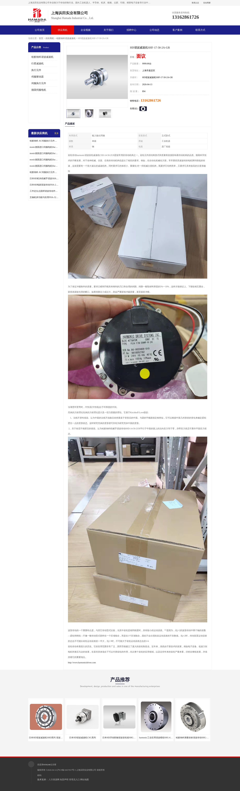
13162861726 (151, 100)
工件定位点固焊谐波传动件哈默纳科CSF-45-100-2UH (44, 191)
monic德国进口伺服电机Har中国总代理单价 (44, 147)
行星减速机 (37, 63)
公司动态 (154, 30)
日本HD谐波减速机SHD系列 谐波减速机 (48, 737)
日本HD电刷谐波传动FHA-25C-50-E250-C (44, 185)
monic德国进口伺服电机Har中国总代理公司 (44, 160)
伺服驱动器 (37, 76)
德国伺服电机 (38, 90)
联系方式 (200, 30)
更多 (56, 133)
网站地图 (84, 779)
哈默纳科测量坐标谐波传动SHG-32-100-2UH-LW (198, 737)
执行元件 (36, 70)
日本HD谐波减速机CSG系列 (82, 737)
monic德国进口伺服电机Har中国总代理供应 (44, 166)
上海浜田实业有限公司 (86, 770)
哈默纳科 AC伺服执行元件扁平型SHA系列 (44, 172)
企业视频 (85, 30)
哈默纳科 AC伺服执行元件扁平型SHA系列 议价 (44, 141)
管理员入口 (74, 779)
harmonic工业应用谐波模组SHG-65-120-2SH (159, 737)
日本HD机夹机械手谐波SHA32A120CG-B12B (44, 178)
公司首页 (40, 30)
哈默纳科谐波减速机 (66, 38)
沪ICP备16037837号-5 (66, 770)
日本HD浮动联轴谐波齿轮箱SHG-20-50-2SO (123, 737)
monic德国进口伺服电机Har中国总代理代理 (44, 153)
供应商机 (63, 30)
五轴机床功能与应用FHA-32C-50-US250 (44, 197)
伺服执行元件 (38, 83)
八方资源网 (54, 779)
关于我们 (108, 30)
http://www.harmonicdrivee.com (82, 662)
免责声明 (64, 779)
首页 (41, 38)
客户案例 (177, 30)
